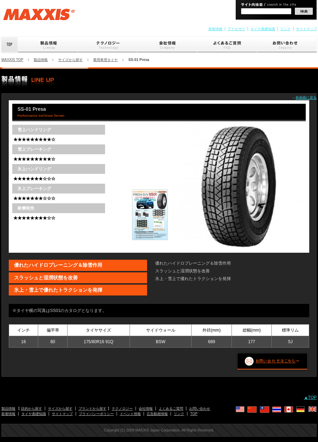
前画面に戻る (306, 98)
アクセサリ (236, 29)
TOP (194, 414)
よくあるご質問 (227, 45)
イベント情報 (130, 414)
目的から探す (31, 408)
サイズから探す (70, 60)
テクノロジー (107, 45)
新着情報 (215, 29)
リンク (285, 29)
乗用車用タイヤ (105, 60)
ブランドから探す (92, 408)
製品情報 (48, 45)
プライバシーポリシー (96, 414)
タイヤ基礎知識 (262, 29)
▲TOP (310, 397)
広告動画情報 (157, 414)
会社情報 (167, 45)
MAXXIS (39, 16)
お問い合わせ (287, 45)
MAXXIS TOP (12, 60)
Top (9, 45)
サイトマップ (306, 29)
